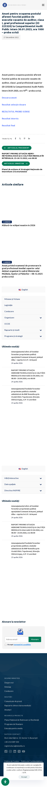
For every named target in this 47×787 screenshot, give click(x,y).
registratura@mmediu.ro (14, 746)
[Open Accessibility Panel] (5, 782)
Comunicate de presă (13, 701)
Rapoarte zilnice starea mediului (17, 705)
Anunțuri (7, 710)
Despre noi (9, 682)
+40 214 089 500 (11, 742)
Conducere (8, 691)
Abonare (35, 639)
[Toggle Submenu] (40, 318)
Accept (19, 644)
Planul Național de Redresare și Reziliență (21, 720)
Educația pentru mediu (13, 728)
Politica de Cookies (11, 761)
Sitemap (7, 687)
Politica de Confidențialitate (32, 761)
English (23, 289)
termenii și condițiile (22, 644)
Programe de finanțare (13, 724)
